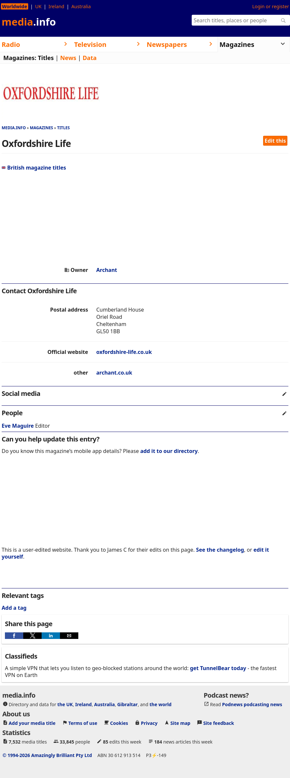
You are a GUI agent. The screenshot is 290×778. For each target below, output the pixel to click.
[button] (14, 635)
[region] (145, 219)
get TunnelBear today (218, 668)
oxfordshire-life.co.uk (124, 352)
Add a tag (14, 607)
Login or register (270, 6)
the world (160, 704)
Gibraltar (127, 704)
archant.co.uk (114, 372)
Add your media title (32, 723)
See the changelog (220, 549)
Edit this (275, 140)
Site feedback (218, 723)
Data (90, 58)
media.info (14, 128)
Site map (180, 723)
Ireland (56, 6)
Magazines (41, 128)
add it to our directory (169, 451)
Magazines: (19, 58)
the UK (65, 704)
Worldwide (14, 6)
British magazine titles (34, 167)
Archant (106, 270)
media (29, 22)
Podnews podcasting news (252, 704)
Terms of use (82, 723)
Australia (81, 6)
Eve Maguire (18, 425)
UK (38, 6)
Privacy (149, 723)
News (68, 58)
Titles (46, 58)
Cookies (119, 723)
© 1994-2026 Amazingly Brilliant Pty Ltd (47, 755)
